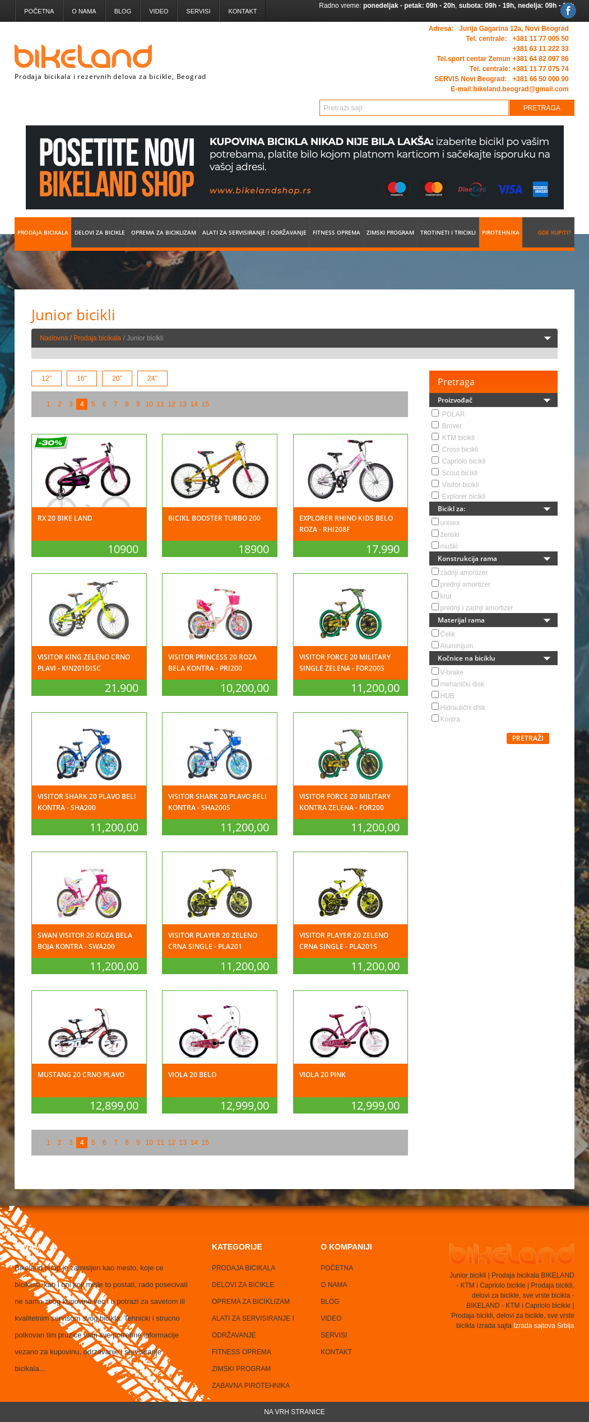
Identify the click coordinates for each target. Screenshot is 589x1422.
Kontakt (243, 11)
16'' (82, 378)
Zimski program (390, 232)
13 (183, 404)
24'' (152, 378)
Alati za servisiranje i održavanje (254, 232)
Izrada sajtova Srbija (543, 1326)
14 (194, 404)
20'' (117, 378)
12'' (46, 378)
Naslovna (54, 338)
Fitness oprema (336, 232)
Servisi (199, 11)
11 (160, 404)
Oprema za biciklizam (163, 232)
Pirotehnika (501, 232)
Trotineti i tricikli (448, 232)
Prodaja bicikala (42, 232)
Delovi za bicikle (100, 232)
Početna (39, 11)
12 (171, 404)
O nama (84, 11)
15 (205, 404)
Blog (123, 11)
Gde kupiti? (554, 232)
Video (158, 11)
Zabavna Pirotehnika (251, 1386)
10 (149, 404)
